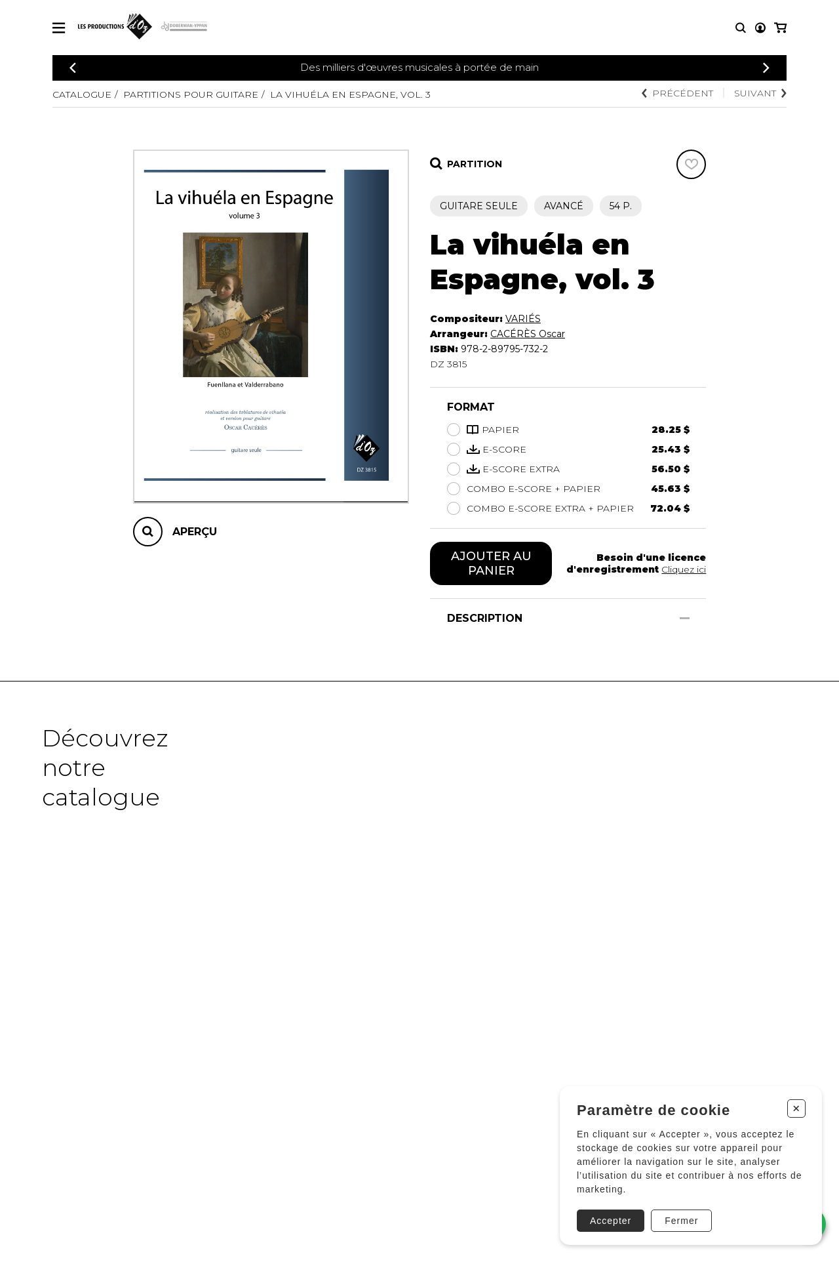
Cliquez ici (683, 569)
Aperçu (194, 531)
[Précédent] (72, 68)
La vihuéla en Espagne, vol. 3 (350, 94)
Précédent (677, 93)
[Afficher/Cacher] (685, 618)
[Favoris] (691, 164)
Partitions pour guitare (190, 94)
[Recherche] (740, 28)
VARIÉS (523, 319)
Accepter (610, 1220)
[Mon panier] (780, 28)
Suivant (760, 93)
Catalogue (81, 94)
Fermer (681, 1220)
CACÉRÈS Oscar (527, 334)
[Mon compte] (760, 28)
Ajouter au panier (491, 563)
